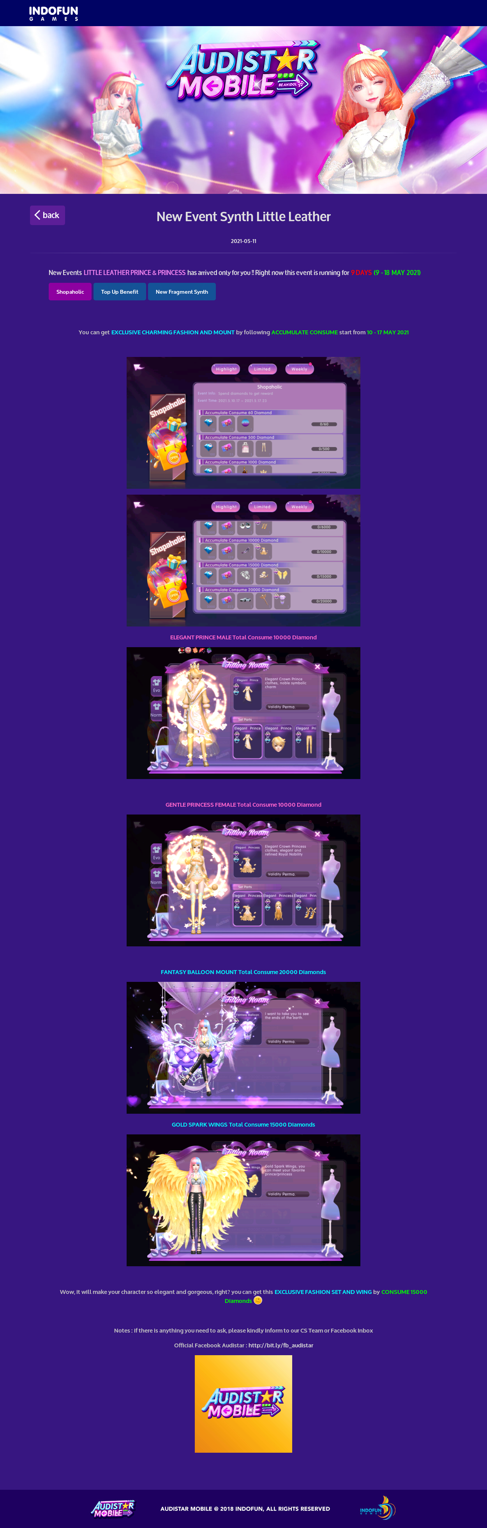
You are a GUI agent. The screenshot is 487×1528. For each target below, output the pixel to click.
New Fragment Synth (182, 291)
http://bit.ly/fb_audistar (281, 1344)
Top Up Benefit (119, 291)
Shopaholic (70, 291)
